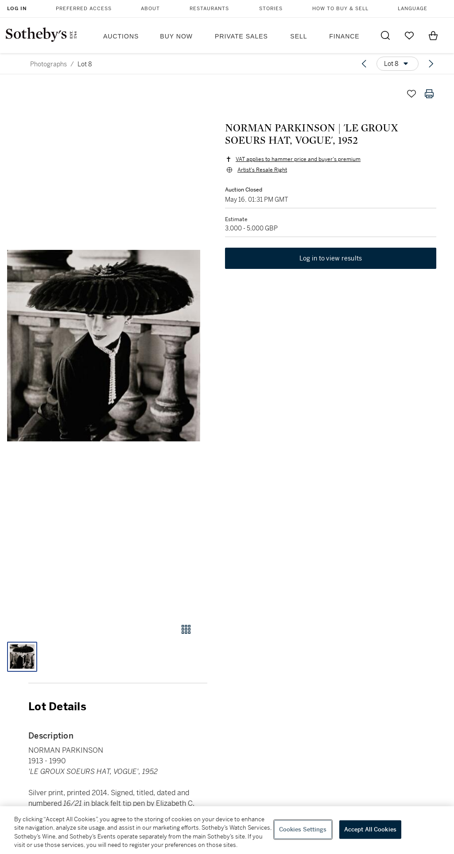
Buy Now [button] (176, 36)
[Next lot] (431, 64)
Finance (344, 36)
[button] (103, 345)
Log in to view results (330, 258)
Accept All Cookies (370, 829)
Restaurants (209, 8)
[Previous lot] (364, 64)
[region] (227, 830)
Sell (298, 36)
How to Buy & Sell (340, 8)
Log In (17, 8)
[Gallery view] (186, 629)
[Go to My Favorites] (409, 35)
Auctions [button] (121, 36)
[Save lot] (411, 94)
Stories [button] (271, 8)
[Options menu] (397, 64)
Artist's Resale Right (262, 169)
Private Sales (241, 36)
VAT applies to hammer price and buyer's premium (298, 159)
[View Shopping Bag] (433, 35)
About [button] (150, 8)
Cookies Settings (303, 829)
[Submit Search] (385, 35)
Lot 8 (85, 64)
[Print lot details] (429, 94)
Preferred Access (84, 8)
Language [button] (412, 8)
